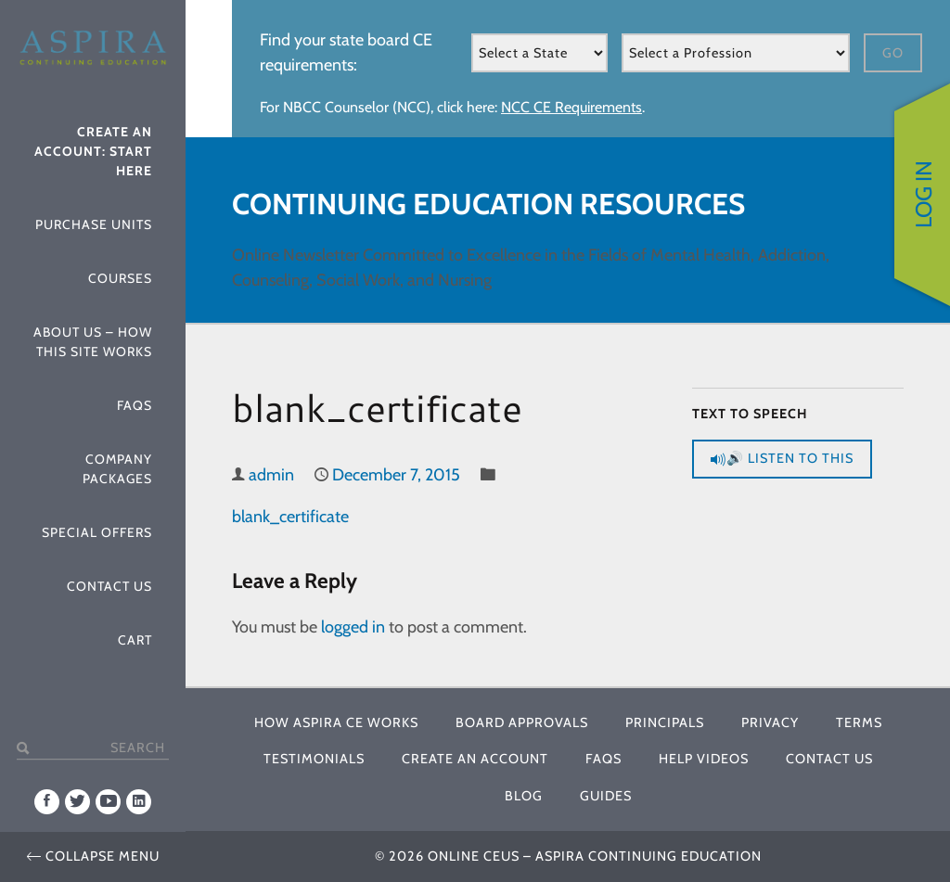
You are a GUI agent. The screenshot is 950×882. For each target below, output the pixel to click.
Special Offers (97, 532)
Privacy (770, 722)
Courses (120, 278)
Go (893, 53)
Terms (859, 722)
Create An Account (475, 758)
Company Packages (117, 469)
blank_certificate (290, 516)
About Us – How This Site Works (92, 342)
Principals (664, 722)
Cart (135, 640)
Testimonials (314, 758)
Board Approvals (522, 722)
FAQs (134, 405)
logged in (353, 627)
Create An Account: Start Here (93, 151)
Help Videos (704, 758)
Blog (524, 795)
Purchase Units (93, 224)
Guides (606, 795)
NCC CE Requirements (571, 107)
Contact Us (109, 586)
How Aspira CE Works (336, 722)
